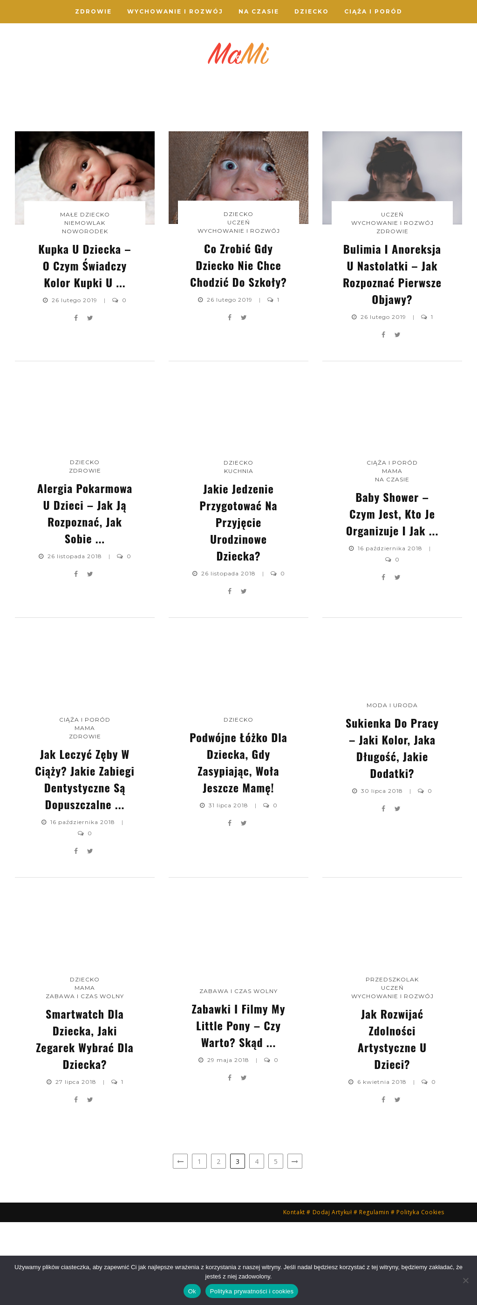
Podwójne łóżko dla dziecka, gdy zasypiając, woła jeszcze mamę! (238, 845)
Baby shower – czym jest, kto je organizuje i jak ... (392, 596)
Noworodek (71, 115)
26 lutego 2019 (75, 382)
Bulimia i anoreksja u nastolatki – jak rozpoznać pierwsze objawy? (294, 137)
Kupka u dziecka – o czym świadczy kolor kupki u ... (71, 144)
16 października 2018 (391, 631)
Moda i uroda (392, 787)
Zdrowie (93, 11)
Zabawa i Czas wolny (85, 1078)
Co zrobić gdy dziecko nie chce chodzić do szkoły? (182, 144)
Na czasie (258, 11)
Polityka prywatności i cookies (251, 1291)
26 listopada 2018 (76, 639)
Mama (392, 553)
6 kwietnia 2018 (383, 1164)
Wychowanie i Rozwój (175, 11)
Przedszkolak (392, 1062)
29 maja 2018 (229, 1143)
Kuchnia (238, 554)
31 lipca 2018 (229, 888)
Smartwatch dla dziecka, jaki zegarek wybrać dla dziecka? (85, 1121)
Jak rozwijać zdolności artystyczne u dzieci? (392, 1121)
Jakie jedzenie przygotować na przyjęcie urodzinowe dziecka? (238, 605)
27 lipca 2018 (76, 1164)
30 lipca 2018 (383, 873)
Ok (192, 1291)
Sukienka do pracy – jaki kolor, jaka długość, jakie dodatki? (392, 830)
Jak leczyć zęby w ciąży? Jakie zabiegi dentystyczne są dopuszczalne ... (85, 862)
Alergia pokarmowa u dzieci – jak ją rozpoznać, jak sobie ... (406, 136)
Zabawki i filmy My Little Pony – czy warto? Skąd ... (239, 1108)
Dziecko (311, 11)
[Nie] (465, 1280)
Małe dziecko (85, 297)
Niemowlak (70, 107)
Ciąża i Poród (373, 11)
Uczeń (182, 107)
